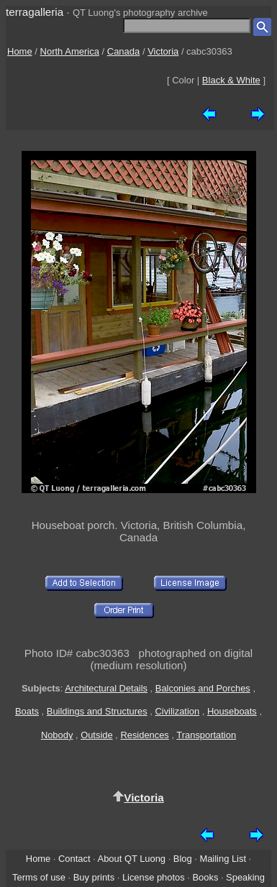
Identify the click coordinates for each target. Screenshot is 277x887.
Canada (123, 51)
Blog (182, 858)
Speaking (245, 877)
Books (205, 877)
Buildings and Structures (97, 711)
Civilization (177, 711)
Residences (144, 735)
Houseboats (232, 711)
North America (69, 51)
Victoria (162, 51)
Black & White (231, 80)
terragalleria (34, 12)
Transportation (206, 735)
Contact (74, 858)
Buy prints (93, 877)
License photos (153, 877)
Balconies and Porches (202, 688)
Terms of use (38, 877)
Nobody (57, 735)
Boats (27, 711)
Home (19, 51)
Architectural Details (106, 688)
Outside (96, 735)
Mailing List (222, 858)
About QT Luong (131, 858)
